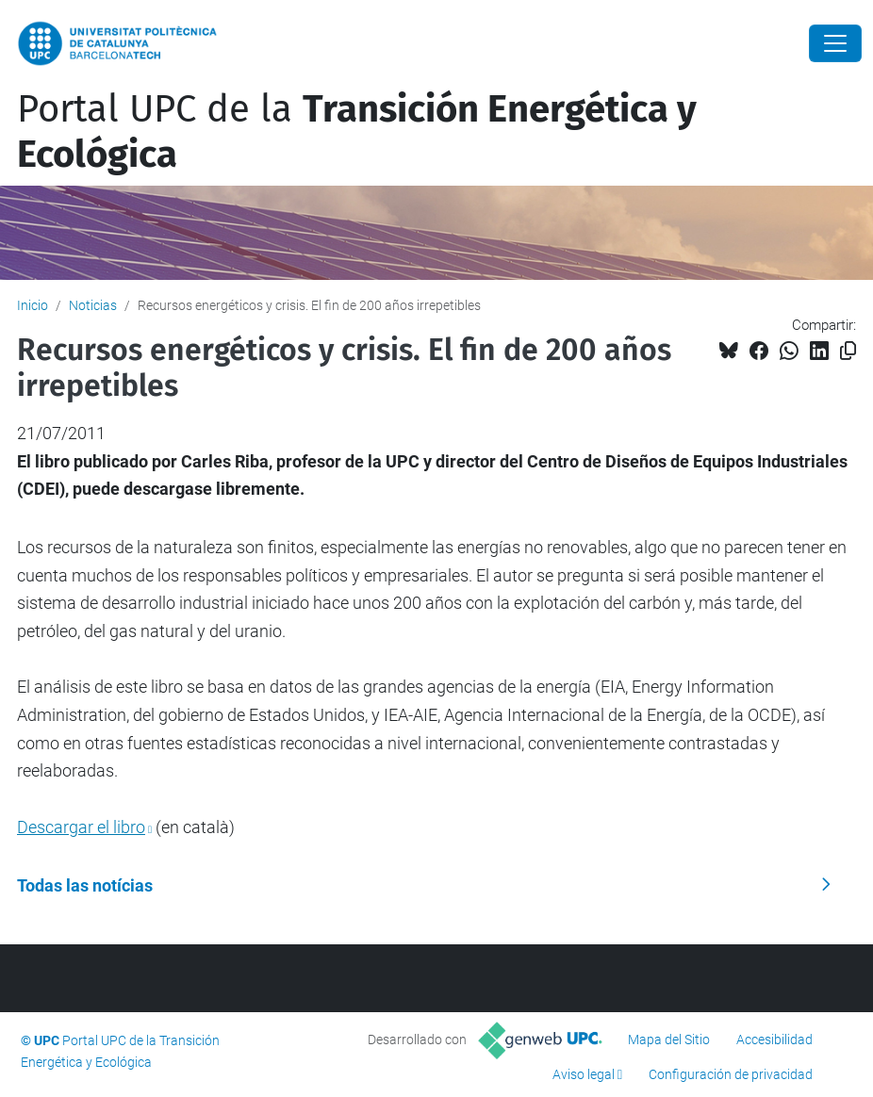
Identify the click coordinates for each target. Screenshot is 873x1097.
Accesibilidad (774, 1039)
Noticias (93, 305)
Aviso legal (583, 1074)
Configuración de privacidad (731, 1074)
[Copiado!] (848, 351)
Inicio (32, 305)
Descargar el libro (81, 827)
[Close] (835, 43)
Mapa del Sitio (669, 1039)
